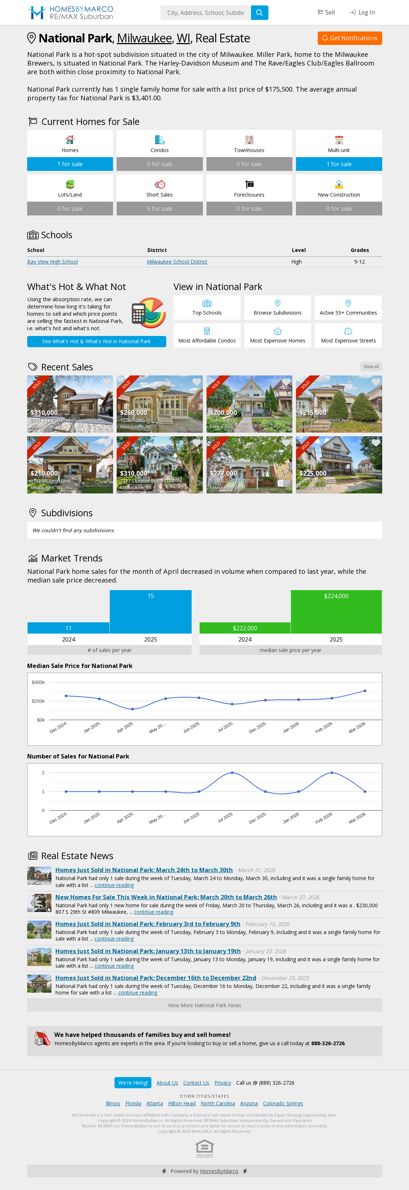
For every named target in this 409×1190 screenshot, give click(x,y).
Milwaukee (144, 38)
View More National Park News (204, 1005)
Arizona (249, 1103)
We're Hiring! (133, 1082)
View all (371, 366)
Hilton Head (182, 1103)
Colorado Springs (283, 1103)
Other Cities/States (204, 1096)
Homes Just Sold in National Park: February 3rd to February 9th (148, 924)
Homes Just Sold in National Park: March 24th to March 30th (144, 870)
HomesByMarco (219, 1171)
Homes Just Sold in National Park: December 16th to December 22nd (155, 978)
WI (183, 38)
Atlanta (154, 1103)
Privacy (222, 1082)
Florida (133, 1103)
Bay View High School (52, 261)
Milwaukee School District (177, 261)
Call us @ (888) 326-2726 (265, 1082)
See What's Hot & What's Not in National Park (96, 341)
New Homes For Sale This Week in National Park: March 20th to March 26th (166, 897)
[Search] (259, 12)
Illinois (113, 1103)
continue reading (114, 885)
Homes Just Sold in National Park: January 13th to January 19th (148, 951)
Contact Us (196, 1082)
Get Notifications (349, 38)
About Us (167, 1082)
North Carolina (218, 1103)
